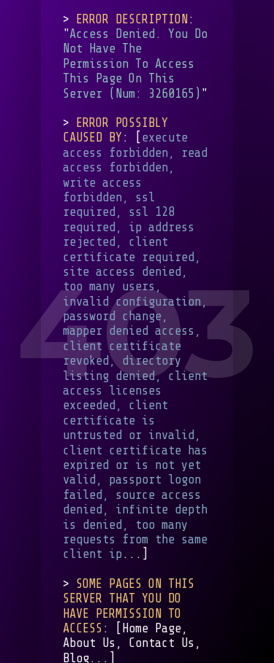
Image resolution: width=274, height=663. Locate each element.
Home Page (151, 628)
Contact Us (161, 643)
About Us (89, 643)
